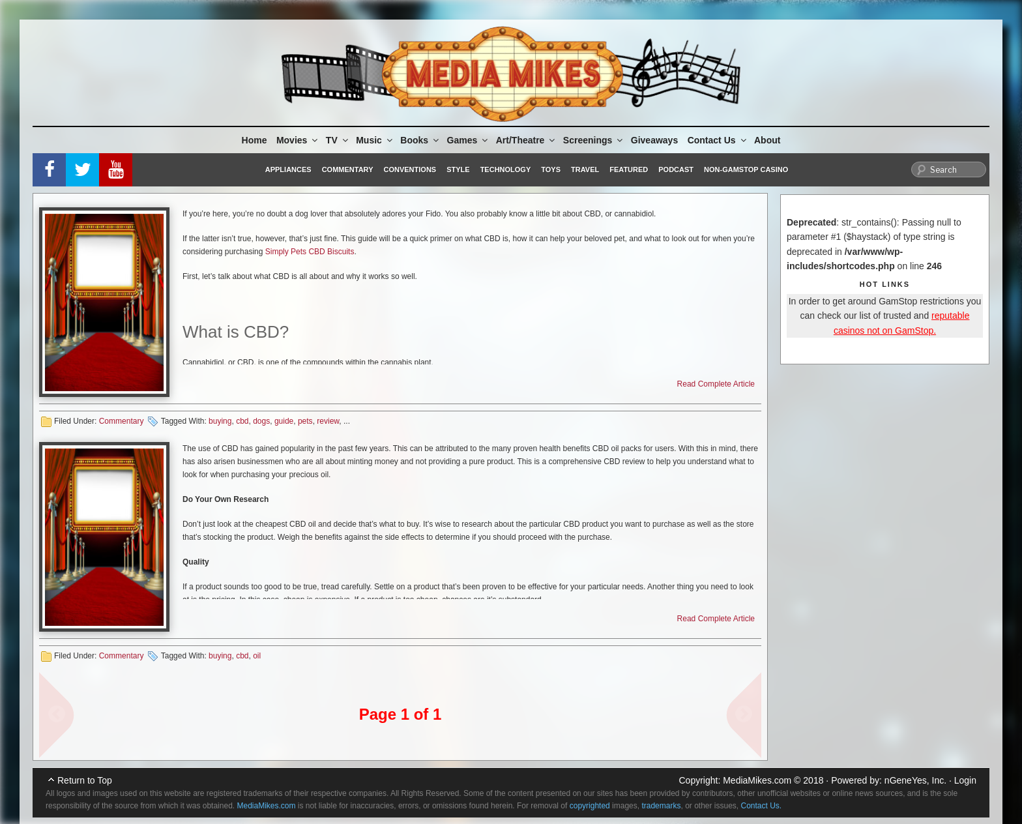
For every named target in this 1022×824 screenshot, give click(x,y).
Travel (585, 169)
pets (305, 421)
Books (420, 140)
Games (468, 140)
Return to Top (84, 780)
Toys (551, 169)
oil (257, 655)
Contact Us (718, 140)
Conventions (409, 169)
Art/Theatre (526, 140)
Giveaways (654, 140)
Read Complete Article (716, 384)
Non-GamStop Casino (746, 169)
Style (457, 169)
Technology (505, 169)
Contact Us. (761, 805)
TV (338, 140)
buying (220, 421)
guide (283, 421)
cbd (242, 421)
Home (254, 140)
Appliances (288, 169)
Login (965, 780)
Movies (297, 140)
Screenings (593, 140)
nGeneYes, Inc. (915, 780)
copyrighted (590, 805)
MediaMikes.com (757, 780)
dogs (261, 421)
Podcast (676, 169)
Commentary (347, 169)
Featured (628, 169)
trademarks (660, 805)
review (328, 421)
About (767, 140)
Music (375, 140)
